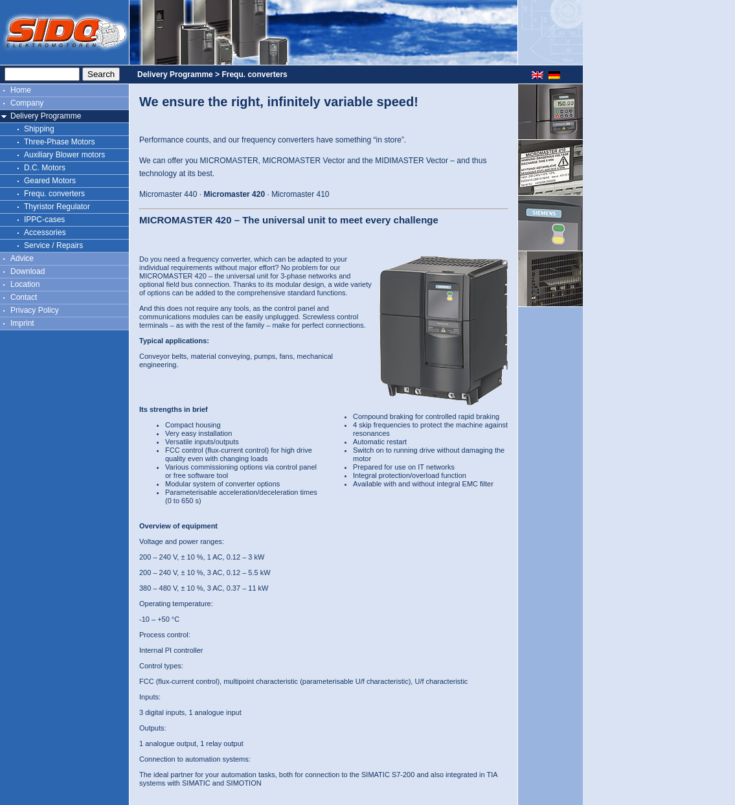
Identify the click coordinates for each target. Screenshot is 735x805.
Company (26, 103)
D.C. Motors (44, 167)
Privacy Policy (34, 310)
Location (25, 284)
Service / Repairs (53, 245)
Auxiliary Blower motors (64, 154)
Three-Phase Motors (59, 141)
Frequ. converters (54, 193)
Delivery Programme (45, 115)
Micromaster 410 (300, 194)
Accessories (45, 232)
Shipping (39, 128)
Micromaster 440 (168, 194)
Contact (23, 297)
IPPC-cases (44, 219)
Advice (22, 258)
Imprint (22, 323)
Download (27, 271)
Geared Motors (50, 180)
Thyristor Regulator (57, 206)
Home (20, 90)
